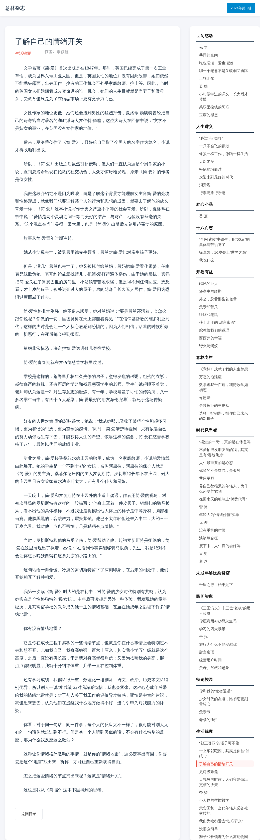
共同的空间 (208, 55)
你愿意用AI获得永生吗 (217, 621)
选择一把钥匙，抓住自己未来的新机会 (223, 416)
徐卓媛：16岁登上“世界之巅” (223, 252)
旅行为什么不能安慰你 (218, 644)
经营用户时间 (210, 660)
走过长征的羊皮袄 (214, 405)
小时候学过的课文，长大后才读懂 (223, 96)
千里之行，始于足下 (216, 585)
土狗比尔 (206, 78)
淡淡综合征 (208, 538)
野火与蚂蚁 (208, 346)
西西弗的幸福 (210, 338)
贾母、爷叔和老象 (214, 668)
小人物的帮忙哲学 (214, 800)
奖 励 (203, 86)
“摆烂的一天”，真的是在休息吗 (224, 442)
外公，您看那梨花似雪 (218, 299)
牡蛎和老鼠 (208, 314)
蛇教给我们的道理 (214, 330)
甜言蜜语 (206, 652)
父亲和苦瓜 (208, 307)
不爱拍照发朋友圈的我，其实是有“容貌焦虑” (223, 452)
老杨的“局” (208, 720)
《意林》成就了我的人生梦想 (223, 369)
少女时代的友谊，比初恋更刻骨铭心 (223, 701)
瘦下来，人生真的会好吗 (219, 546)
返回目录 (28, 814)
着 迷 (203, 561)
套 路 (203, 507)
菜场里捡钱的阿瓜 (214, 107)
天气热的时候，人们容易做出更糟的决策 (223, 782)
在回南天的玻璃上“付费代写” (223, 499)
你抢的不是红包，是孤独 (219, 470)
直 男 (203, 553)
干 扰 (203, 636)
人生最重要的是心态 (216, 463)
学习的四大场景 (212, 629)
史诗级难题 (208, 771)
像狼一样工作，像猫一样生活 (223, 154)
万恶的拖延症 (210, 377)
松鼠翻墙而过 (210, 169)
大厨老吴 (206, 161)
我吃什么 (206, 260)
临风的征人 (208, 283)
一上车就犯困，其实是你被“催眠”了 (224, 753)
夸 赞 (203, 792)
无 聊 (203, 522)
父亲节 (204, 712)
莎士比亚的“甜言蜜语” (217, 322)
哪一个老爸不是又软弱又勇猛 (223, 71)
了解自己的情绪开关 (216, 764)
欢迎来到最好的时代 (216, 177)
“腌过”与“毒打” (211, 138)
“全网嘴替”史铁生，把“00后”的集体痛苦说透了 (224, 242)
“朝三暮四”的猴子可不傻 (219, 743)
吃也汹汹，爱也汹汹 (216, 63)
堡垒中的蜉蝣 (210, 291)
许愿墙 (204, 398)
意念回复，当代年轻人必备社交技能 (223, 810)
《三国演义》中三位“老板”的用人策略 (224, 610)
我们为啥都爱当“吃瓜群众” (221, 821)
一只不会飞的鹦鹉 (214, 146)
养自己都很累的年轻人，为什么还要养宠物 (223, 488)
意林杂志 (15, 8)
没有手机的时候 (212, 530)
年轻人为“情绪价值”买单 (219, 514)
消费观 (204, 185)
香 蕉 (203, 216)
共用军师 (206, 478)
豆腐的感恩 (208, 115)
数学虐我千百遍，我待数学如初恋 (223, 387)
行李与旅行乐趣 (212, 192)
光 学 (203, 47)
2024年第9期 (241, 8)
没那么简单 (208, 829)
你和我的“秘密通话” (215, 691)
